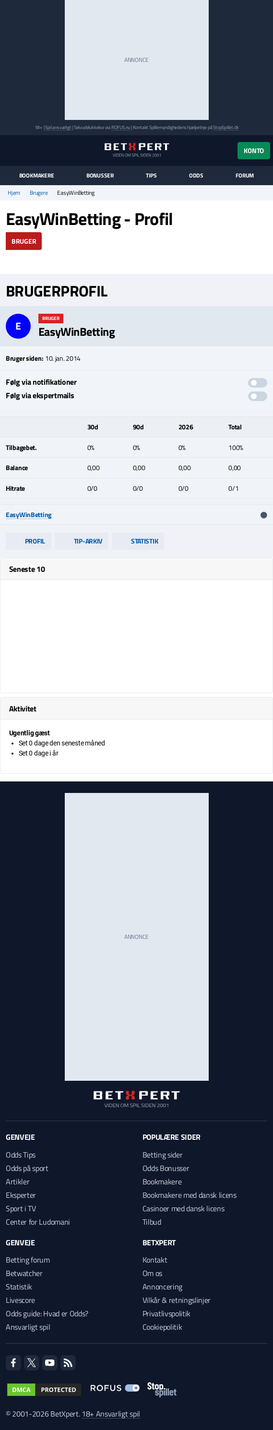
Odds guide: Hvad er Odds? (47, 1313)
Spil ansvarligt (58, 127)
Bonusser (100, 175)
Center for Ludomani (38, 1222)
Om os (152, 1273)
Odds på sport (27, 1168)
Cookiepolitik (162, 1327)
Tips (151, 175)
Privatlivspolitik (166, 1313)
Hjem (14, 193)
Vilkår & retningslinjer (176, 1300)
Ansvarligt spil (28, 1327)
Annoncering (162, 1286)
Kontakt (154, 1259)
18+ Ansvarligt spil (111, 1413)
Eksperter (21, 1195)
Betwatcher (24, 1273)
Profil (28, 541)
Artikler (17, 1181)
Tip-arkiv (81, 541)
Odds (196, 175)
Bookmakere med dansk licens (189, 1195)
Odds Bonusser (166, 1168)
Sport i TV (21, 1208)
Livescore (20, 1300)
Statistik (138, 541)
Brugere (38, 193)
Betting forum (28, 1259)
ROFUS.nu (120, 127)
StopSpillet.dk (225, 127)
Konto (254, 150)
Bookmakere (36, 175)
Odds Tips (21, 1154)
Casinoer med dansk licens (183, 1208)
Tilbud (151, 1222)
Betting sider (162, 1154)
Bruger (24, 241)
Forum (245, 175)
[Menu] (11, 150)
